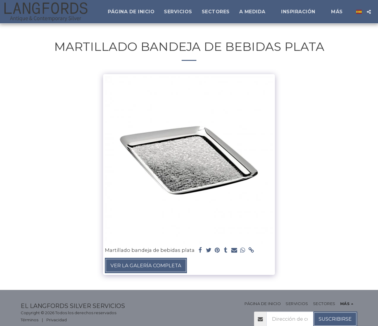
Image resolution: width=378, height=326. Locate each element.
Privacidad (56, 319)
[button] (255, 12)
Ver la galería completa (145, 265)
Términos (29, 319)
